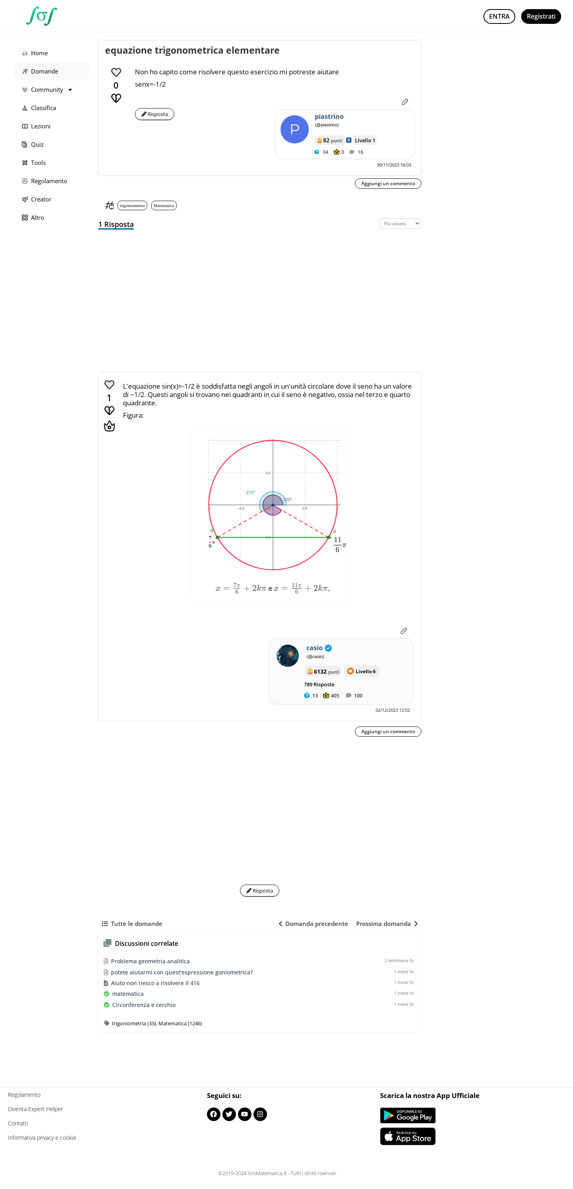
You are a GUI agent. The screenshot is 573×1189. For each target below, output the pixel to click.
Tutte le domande (132, 924)
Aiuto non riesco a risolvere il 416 (155, 983)
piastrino (329, 116)
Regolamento (24, 1094)
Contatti (18, 1123)
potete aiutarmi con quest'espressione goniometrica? (182, 972)
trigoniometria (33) (134, 1023)
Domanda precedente (313, 924)
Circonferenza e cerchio (143, 1005)
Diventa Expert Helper (35, 1109)
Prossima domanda (387, 924)
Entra (499, 16)
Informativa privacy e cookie (42, 1137)
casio (314, 647)
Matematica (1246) (180, 1023)
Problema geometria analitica (150, 961)
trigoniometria (132, 205)
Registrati (541, 16)
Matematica (164, 205)
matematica (128, 993)
